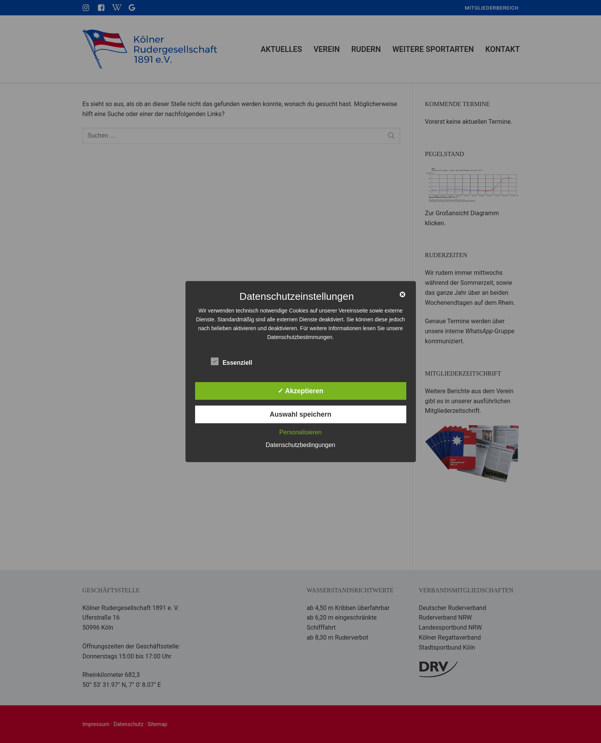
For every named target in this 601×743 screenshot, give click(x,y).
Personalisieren (300, 432)
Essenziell (231, 361)
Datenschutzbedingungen (300, 445)
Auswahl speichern (300, 414)
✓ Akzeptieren (300, 391)
